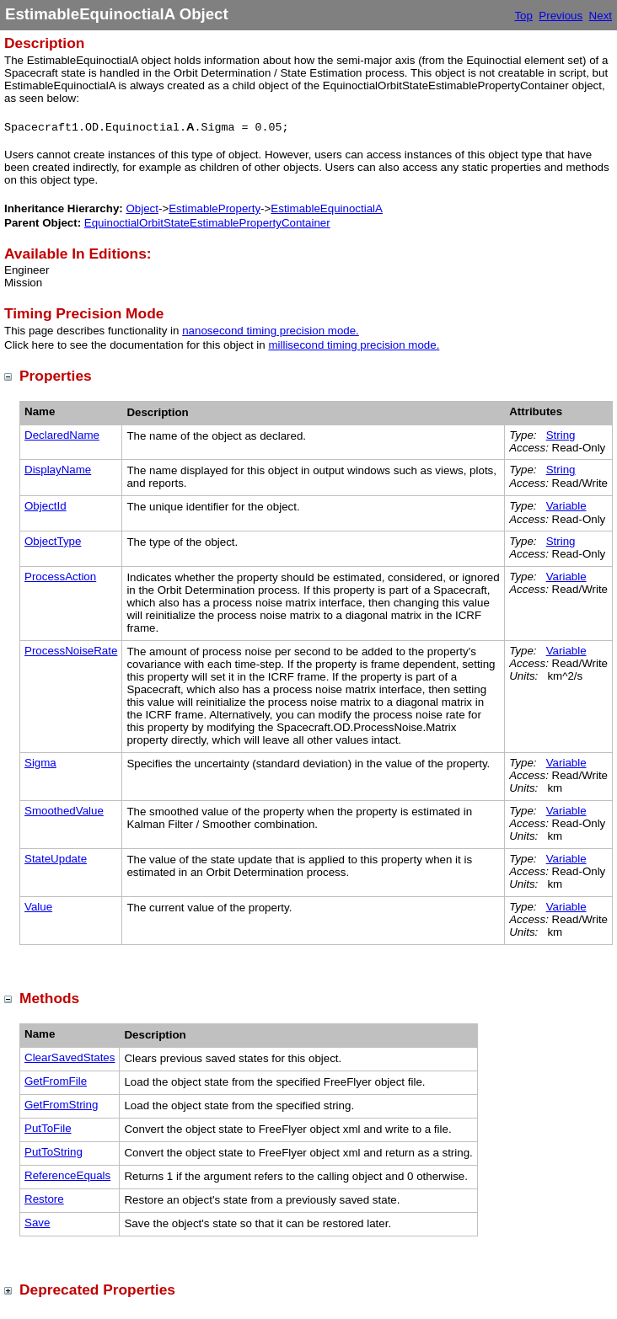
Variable (566, 505)
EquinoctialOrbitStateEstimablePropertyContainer (207, 222)
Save (37, 1222)
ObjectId (45, 505)
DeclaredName (61, 435)
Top (523, 15)
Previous (560, 15)
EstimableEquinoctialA (327, 208)
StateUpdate (55, 858)
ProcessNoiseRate (70, 650)
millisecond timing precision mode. (353, 345)
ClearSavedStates (69, 1057)
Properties (55, 375)
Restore (44, 1199)
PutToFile (48, 1128)
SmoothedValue (64, 810)
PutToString (53, 1151)
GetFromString (61, 1104)
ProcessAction (60, 576)
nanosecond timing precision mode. (270, 330)
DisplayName (57, 469)
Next (600, 15)
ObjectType (52, 541)
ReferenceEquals (67, 1175)
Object (142, 208)
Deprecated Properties (97, 1289)
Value (38, 906)
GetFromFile (55, 1081)
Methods (49, 998)
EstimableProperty (214, 208)
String (561, 435)
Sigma (40, 762)
